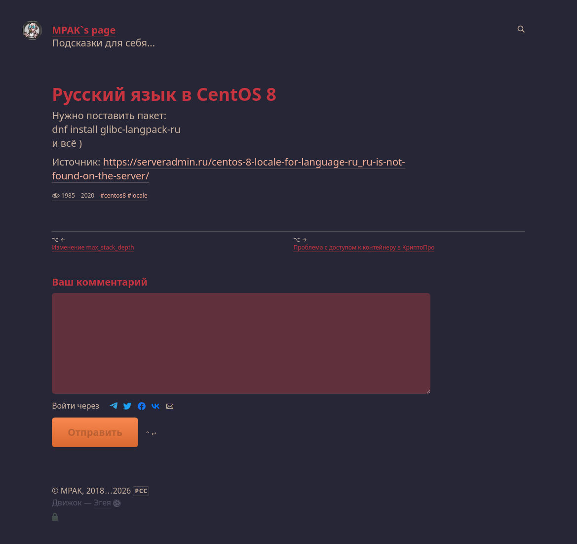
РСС (141, 491)
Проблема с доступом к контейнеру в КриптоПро (363, 247)
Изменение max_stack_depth (93, 247)
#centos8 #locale (124, 195)
